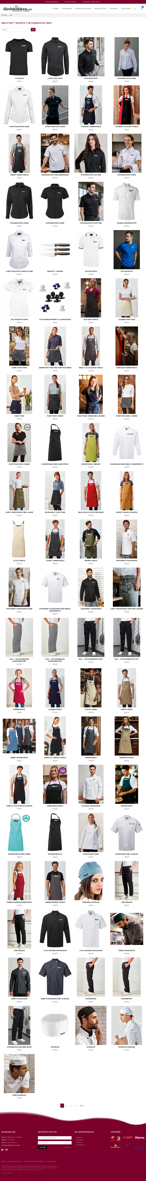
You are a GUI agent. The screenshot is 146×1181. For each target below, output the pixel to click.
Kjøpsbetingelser (15, 1161)
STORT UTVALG (70, 2)
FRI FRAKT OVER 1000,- (91, 2)
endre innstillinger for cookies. (35, 1169)
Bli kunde (79, 1140)
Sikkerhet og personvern (34, 1161)
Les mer (23, 1169)
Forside (78, 1137)
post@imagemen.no (12, 1142)
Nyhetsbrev (51, 1161)
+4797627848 (10, 1140)
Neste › (82, 1106)
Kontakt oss (80, 1145)
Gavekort (79, 1142)
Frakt (3, 1161)
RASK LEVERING (52, 2)
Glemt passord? (68, 1147)
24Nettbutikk (11, 1173)
